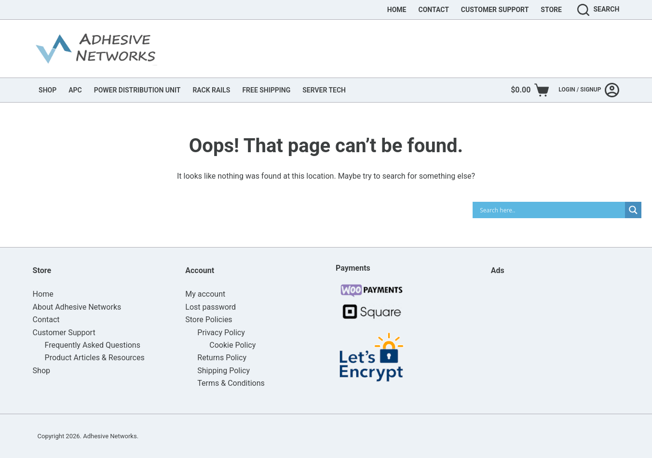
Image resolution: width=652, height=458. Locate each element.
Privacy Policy (221, 332)
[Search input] (551, 210)
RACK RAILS (211, 90)
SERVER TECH (324, 90)
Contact (433, 9)
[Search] (598, 10)
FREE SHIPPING (266, 90)
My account (205, 294)
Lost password (210, 307)
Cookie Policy (232, 345)
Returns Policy (221, 357)
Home (397, 9)
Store (551, 9)
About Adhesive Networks (77, 307)
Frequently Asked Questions (92, 345)
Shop (41, 370)
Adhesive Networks (109, 436)
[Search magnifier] (633, 210)
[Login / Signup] (588, 90)
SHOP (47, 90)
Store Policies (208, 319)
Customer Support (495, 9)
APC (75, 90)
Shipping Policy (223, 370)
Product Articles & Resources (95, 357)
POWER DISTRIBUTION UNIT (137, 90)
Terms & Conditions (231, 383)
